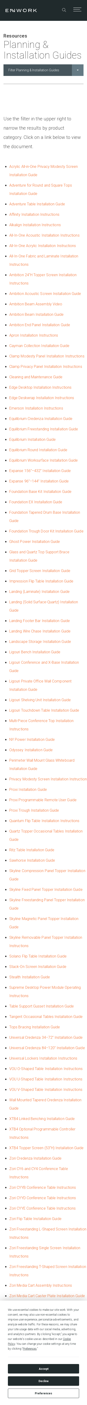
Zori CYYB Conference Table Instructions (42, 1187)
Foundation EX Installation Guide (35, 502)
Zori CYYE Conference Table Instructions (42, 1208)
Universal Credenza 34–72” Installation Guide (46, 1037)
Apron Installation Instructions (33, 335)
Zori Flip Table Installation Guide (35, 1219)
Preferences (43, 1393)
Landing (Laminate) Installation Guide (39, 591)
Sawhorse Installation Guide (32, 860)
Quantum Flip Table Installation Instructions (44, 821)
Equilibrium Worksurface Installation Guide (43, 460)
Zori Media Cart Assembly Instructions (40, 1285)
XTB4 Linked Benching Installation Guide (42, 1119)
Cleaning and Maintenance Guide (35, 377)
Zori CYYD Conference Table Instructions (42, 1198)
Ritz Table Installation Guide (31, 850)
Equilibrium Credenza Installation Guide (40, 418)
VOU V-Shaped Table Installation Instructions (46, 1089)
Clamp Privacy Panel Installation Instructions (45, 366)
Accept (43, 1369)
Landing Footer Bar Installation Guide (39, 621)
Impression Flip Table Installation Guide (41, 581)
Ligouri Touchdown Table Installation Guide (44, 710)
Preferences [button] (30, 1348)
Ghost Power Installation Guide (34, 541)
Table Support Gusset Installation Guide (41, 1006)
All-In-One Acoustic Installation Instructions (44, 235)
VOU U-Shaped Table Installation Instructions (46, 1079)
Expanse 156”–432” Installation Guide (40, 471)
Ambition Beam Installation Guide (36, 314)
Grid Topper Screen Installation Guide (39, 571)
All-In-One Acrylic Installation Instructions (42, 246)
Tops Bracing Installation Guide (34, 1027)
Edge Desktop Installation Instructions (40, 387)
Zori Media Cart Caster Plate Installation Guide (47, 1296)
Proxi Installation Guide (28, 789)
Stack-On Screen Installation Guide (37, 966)
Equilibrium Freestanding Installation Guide (43, 429)
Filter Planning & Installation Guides (46, 70)
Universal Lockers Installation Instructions (43, 1058)
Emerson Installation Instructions (36, 408)
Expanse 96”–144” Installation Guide (39, 481)
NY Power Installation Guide (32, 739)
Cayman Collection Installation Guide (39, 346)
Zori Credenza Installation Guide (35, 1158)
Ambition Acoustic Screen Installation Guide (45, 293)
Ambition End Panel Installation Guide (39, 325)
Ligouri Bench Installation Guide (35, 652)
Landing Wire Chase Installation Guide (40, 631)
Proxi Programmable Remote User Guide (43, 800)
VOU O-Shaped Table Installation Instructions (46, 1069)
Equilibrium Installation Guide (32, 439)
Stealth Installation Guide (29, 977)
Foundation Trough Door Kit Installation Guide (46, 531)
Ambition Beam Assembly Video (35, 304)
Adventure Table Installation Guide (37, 204)
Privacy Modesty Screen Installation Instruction (48, 779)
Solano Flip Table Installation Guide (38, 956)
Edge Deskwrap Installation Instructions (41, 398)
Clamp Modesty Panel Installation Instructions (46, 356)
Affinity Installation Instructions (34, 214)
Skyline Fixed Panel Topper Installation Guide (46, 889)
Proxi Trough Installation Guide (34, 810)
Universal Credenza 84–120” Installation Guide (47, 1048)
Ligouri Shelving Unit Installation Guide (40, 700)
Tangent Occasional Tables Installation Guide (46, 1016)
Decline (44, 1381)
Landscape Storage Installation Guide (40, 641)
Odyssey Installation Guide (31, 750)
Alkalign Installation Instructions (35, 225)
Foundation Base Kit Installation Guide (40, 491)
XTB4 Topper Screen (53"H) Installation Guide (46, 1148)
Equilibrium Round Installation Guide (38, 450)
